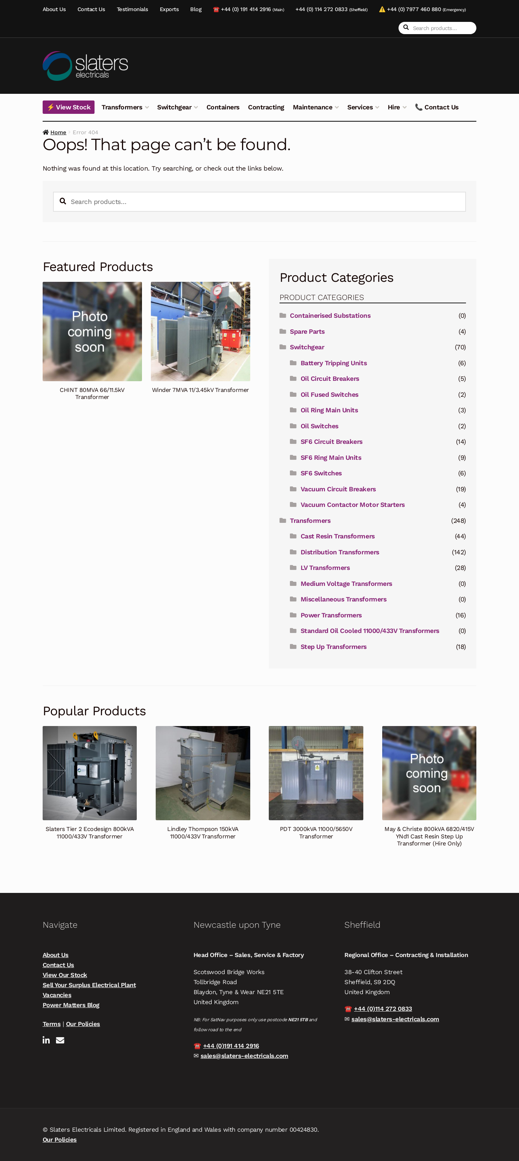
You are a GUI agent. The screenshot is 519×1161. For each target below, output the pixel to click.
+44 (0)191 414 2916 (231, 1045)
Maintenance (313, 107)
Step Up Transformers (334, 646)
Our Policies (83, 1024)
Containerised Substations (330, 315)
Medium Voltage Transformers (346, 583)
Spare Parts (307, 331)
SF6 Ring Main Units (331, 457)
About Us (54, 9)
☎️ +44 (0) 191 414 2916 (248, 9)
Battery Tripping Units (334, 363)
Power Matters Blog (71, 1005)
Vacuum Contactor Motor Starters (353, 504)
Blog (195, 9)
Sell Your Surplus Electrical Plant (89, 985)
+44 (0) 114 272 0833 (331, 9)
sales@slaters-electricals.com (244, 1055)
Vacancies (57, 995)
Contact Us (91, 9)
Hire (394, 107)
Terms (52, 1024)
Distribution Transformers (340, 552)
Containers (222, 107)
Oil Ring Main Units (329, 410)
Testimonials (132, 9)
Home (58, 132)
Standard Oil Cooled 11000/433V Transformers (370, 630)
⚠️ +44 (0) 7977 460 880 (422, 9)
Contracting (266, 107)
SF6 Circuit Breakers (332, 441)
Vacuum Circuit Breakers (338, 489)
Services (360, 107)
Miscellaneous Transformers (343, 599)
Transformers (122, 107)
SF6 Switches (321, 473)
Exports (169, 9)
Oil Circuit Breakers (330, 378)
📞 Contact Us (436, 107)
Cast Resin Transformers (338, 536)
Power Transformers (331, 615)
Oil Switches (319, 426)
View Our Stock (65, 975)
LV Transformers (325, 567)
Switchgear (174, 107)
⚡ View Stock (68, 107)
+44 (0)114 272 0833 (383, 1008)
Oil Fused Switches (329, 394)
